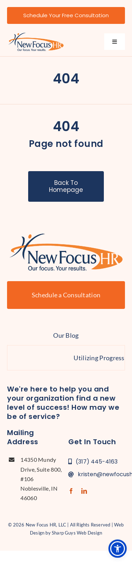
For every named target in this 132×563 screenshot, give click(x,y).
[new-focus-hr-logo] (36, 34)
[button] (117, 548)
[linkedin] (84, 491)
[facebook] (71, 491)
